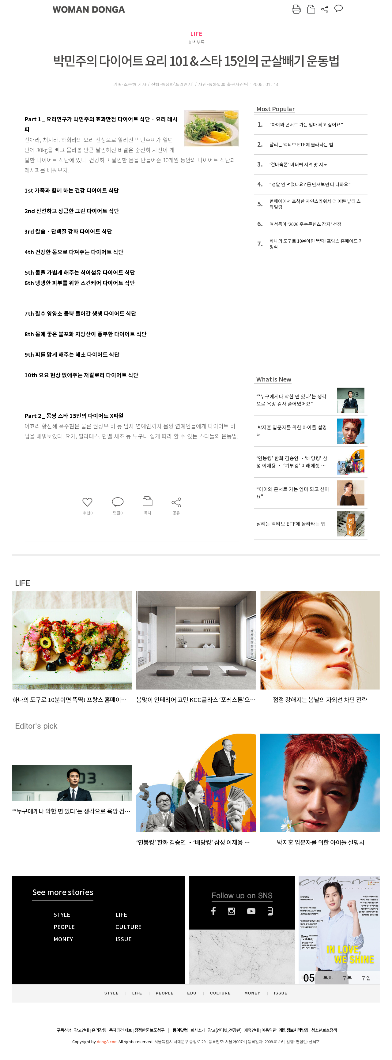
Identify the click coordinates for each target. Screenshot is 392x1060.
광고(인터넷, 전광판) (224, 1030)
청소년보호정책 (324, 1030)
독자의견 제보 (120, 1030)
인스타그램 (231, 911)
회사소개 (197, 1030)
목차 (328, 978)
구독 (347, 978)
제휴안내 (251, 1030)
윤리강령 (99, 1030)
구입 (366, 978)
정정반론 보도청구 (149, 1030)
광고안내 (81, 1030)
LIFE (196, 33)
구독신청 (64, 1030)
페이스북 (213, 911)
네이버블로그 (270, 911)
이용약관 (269, 1030)
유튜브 (251, 911)
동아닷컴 (180, 1030)
